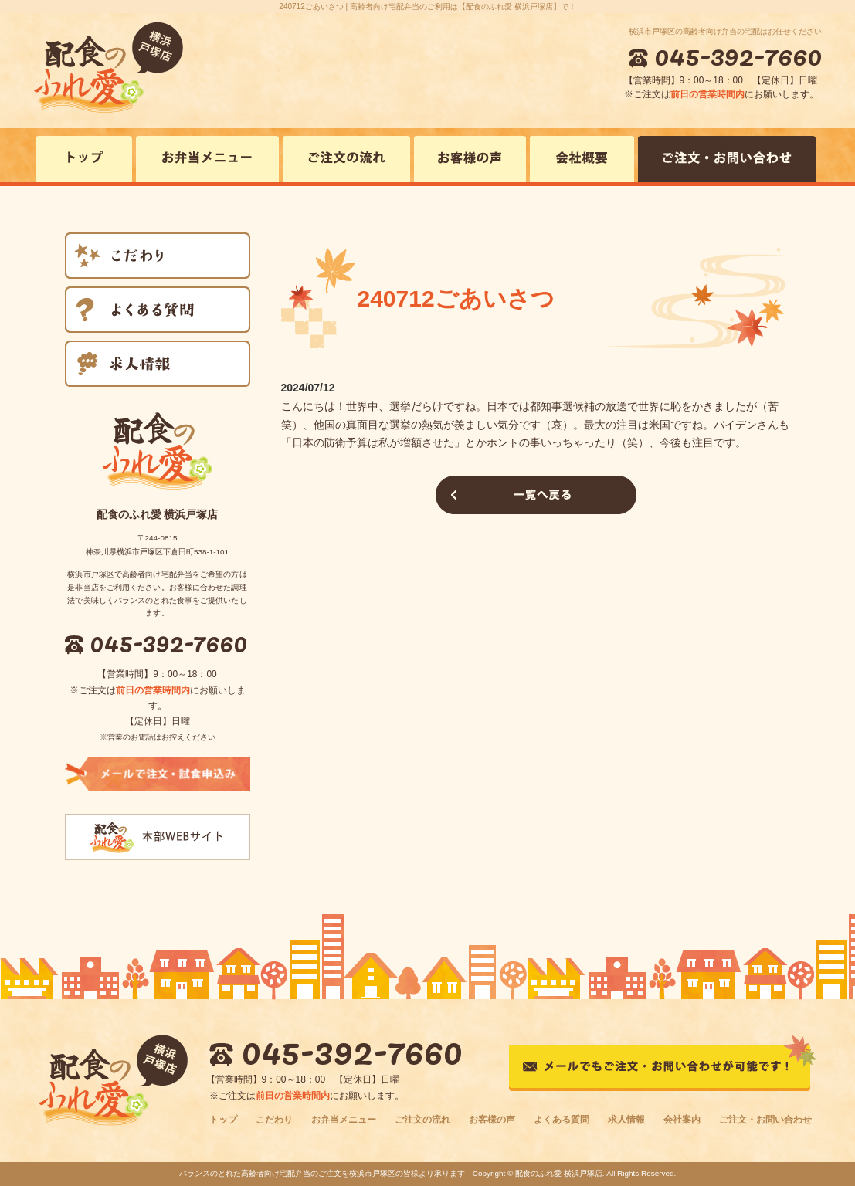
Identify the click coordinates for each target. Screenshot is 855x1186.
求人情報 (626, 1119)
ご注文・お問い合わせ (765, 1119)
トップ (223, 1119)
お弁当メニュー (343, 1119)
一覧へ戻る (536, 495)
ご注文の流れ (422, 1119)
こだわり (274, 1119)
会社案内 (682, 1119)
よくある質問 (561, 1119)
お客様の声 (492, 1119)
